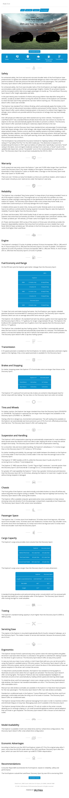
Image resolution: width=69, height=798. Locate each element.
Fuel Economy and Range (49, 58)
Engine (38, 57)
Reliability (27, 57)
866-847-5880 (50, 783)
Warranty (17, 57)
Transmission (59, 57)
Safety (7, 57)
